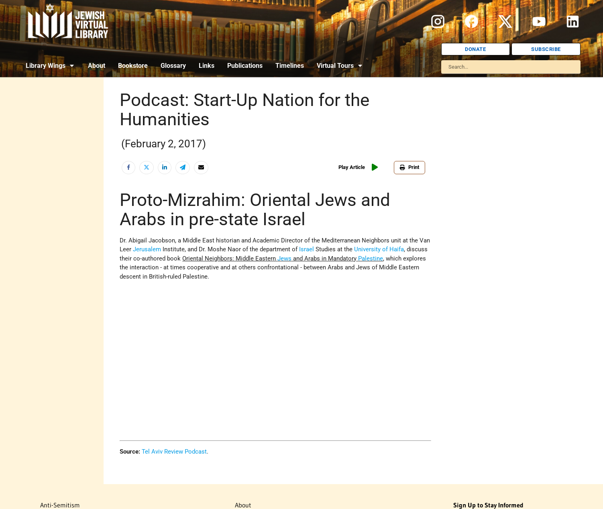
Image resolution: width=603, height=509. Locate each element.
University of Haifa (379, 249)
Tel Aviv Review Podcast (174, 451)
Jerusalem (147, 249)
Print (409, 167)
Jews (284, 258)
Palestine (370, 258)
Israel (306, 249)
